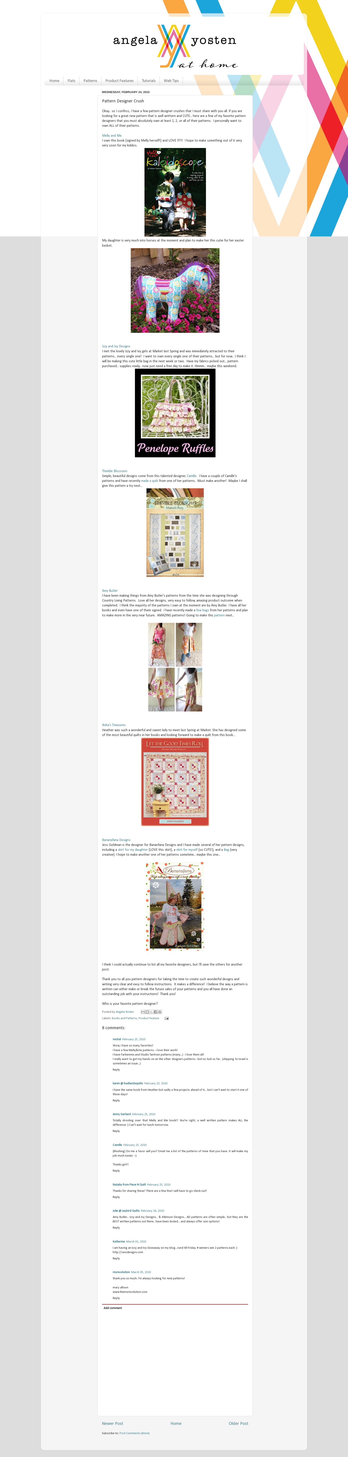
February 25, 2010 (133, 1039)
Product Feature (148, 1018)
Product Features (119, 81)
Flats (71, 81)
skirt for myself (187, 850)
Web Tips (171, 81)
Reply (116, 1069)
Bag (226, 850)
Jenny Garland (122, 1114)
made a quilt (149, 481)
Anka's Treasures (114, 725)
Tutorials (149, 81)
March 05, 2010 (141, 1272)
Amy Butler (110, 591)
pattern (219, 615)
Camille (191, 476)
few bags (202, 610)
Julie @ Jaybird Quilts (126, 1211)
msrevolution (121, 1272)
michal (117, 1039)
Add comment (113, 1308)
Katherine (119, 1241)
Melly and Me (112, 136)
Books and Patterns (124, 1018)
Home (54, 81)
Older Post (238, 1424)
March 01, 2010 (136, 1241)
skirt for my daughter (133, 850)
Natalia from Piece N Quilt (129, 1184)
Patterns (90, 81)
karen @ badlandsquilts (128, 1083)
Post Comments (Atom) (135, 1433)
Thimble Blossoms (114, 471)
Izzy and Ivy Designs (116, 346)
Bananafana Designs (116, 840)
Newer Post (112, 1424)
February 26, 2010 (152, 1211)
